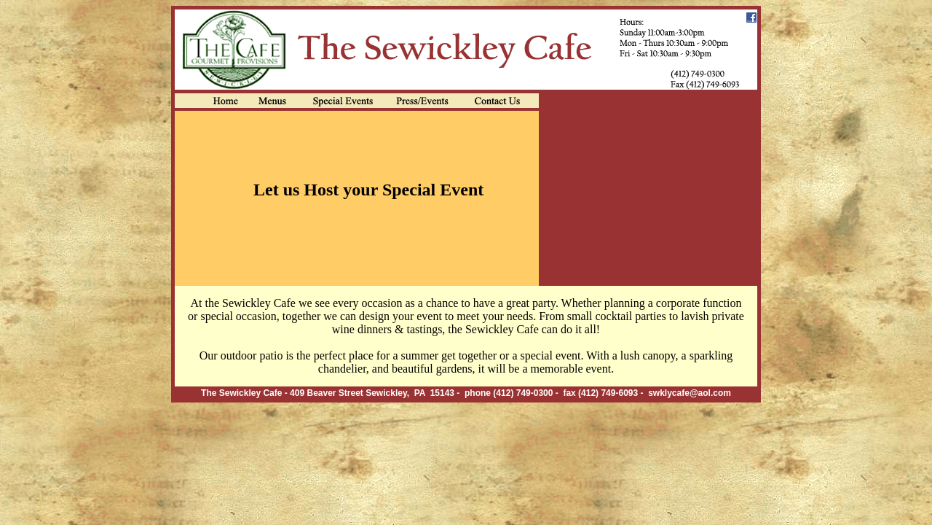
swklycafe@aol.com (689, 393)
